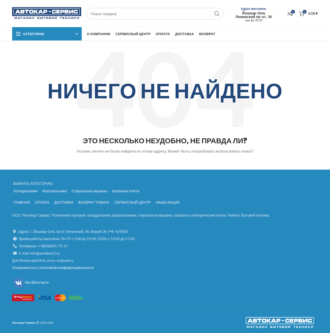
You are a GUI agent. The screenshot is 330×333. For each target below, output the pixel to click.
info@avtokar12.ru (45, 253)
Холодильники (25, 191)
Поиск (216, 14)
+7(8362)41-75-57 (53, 246)
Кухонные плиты (125, 191)
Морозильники (54, 191)
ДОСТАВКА (63, 202)
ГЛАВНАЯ (21, 202)
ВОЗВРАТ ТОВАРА (93, 202)
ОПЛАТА (42, 202)
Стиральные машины (89, 191)
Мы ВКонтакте (30, 282)
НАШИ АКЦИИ (167, 202)
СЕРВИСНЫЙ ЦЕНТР (132, 202)
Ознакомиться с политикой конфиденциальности (53, 267)
